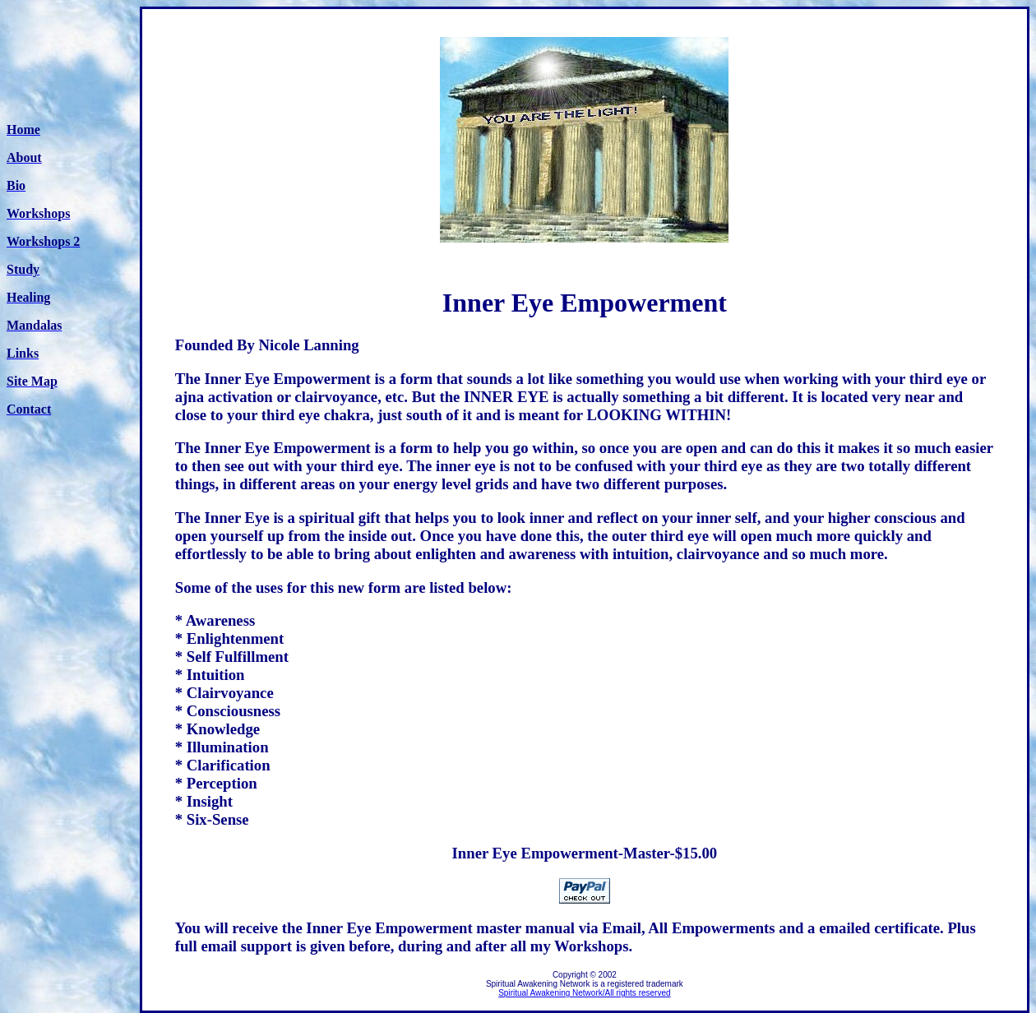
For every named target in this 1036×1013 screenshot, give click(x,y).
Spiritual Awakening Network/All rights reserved (584, 992)
